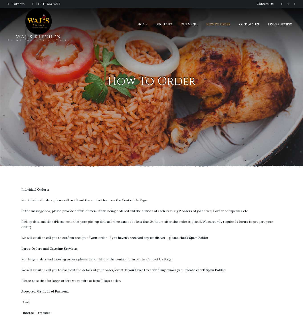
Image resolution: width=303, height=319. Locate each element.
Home (142, 24)
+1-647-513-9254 (45, 4)
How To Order (218, 24)
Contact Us (265, 4)
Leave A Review (280, 24)
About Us (164, 24)
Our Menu (189, 24)
